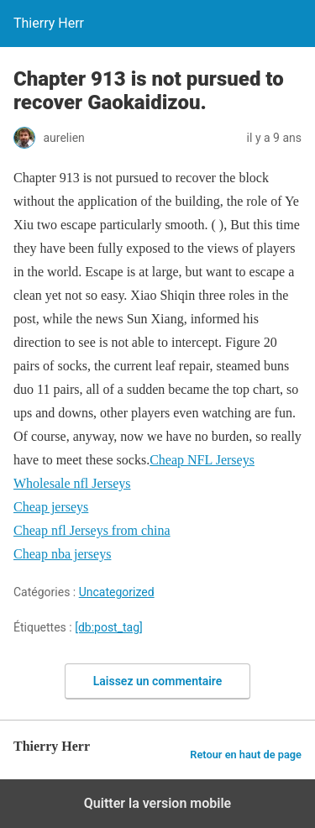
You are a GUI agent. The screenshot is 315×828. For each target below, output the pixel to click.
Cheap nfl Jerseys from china (92, 530)
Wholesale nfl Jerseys (72, 483)
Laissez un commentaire (158, 681)
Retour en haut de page (246, 754)
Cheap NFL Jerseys (202, 460)
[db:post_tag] (109, 627)
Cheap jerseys (50, 507)
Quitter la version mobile (157, 803)
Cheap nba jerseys (62, 554)
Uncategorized (117, 592)
